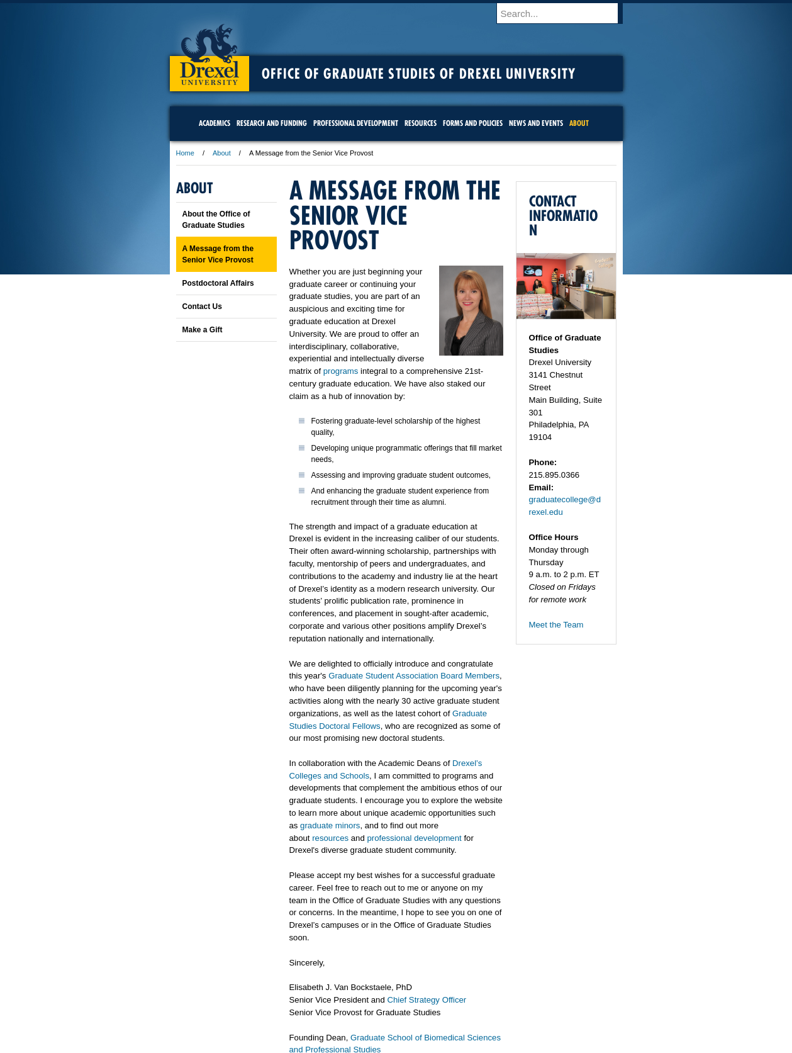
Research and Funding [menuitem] (272, 123)
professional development (414, 838)
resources (330, 838)
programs (341, 371)
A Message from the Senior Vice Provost (218, 254)
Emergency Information (385, 999)
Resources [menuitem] (420, 123)
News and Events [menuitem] (536, 123)
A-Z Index (271, 986)
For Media (310, 986)
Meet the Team (556, 624)
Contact (437, 986)
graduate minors (330, 825)
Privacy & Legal (392, 986)
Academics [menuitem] (214, 123)
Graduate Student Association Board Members (413, 675)
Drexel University (209, 50)
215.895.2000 (505, 1043)
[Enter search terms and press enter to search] (565, 13)
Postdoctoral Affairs (218, 283)
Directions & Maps (486, 986)
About (222, 153)
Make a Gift (202, 329)
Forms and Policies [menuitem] (473, 123)
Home (185, 153)
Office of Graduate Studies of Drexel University (419, 73)
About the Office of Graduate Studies (216, 220)
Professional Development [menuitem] (355, 123)
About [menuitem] (579, 123)
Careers (347, 986)
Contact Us (202, 306)
